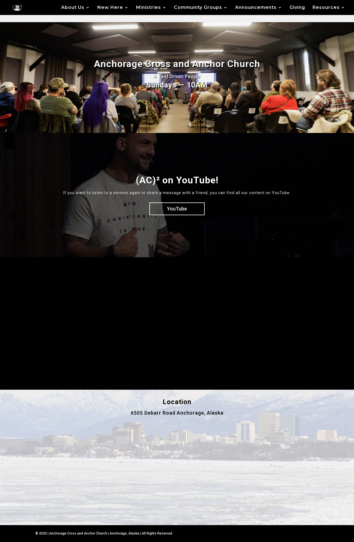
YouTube (177, 209)
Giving (297, 8)
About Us (72, 8)
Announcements (256, 8)
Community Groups (198, 8)
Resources (326, 8)
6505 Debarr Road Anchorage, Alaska (177, 413)
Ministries (148, 8)
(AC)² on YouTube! (177, 180)
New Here (110, 8)
